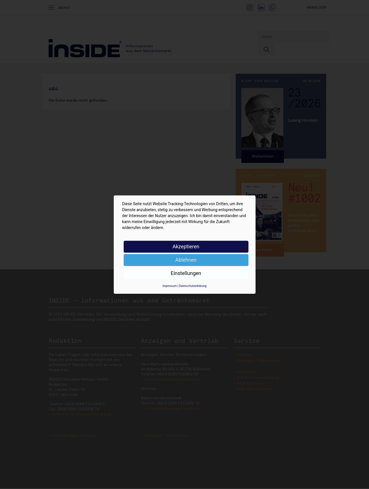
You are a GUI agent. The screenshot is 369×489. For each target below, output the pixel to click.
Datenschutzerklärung (192, 285)
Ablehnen (186, 260)
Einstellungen (186, 273)
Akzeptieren (185, 246)
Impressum (170, 285)
